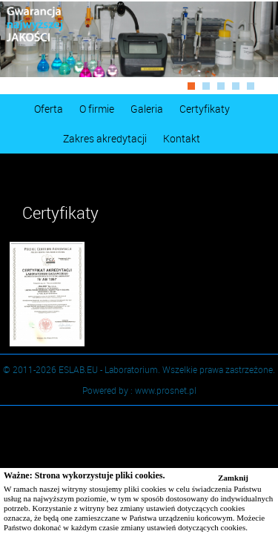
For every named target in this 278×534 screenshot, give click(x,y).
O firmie (96, 109)
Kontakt (181, 138)
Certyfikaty (204, 109)
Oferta (48, 109)
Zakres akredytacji (105, 138)
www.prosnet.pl (165, 390)
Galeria (146, 109)
